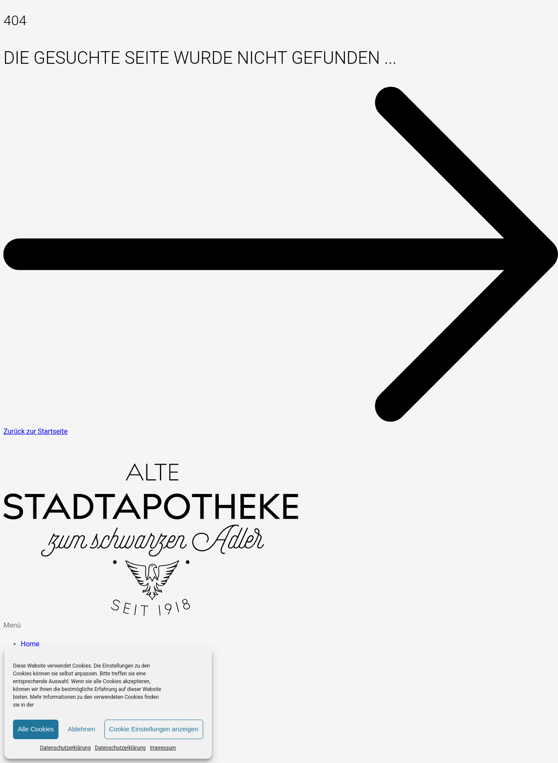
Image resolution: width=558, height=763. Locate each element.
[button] (279, 625)
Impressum (163, 748)
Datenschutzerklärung (65, 748)
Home (30, 644)
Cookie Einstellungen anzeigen (153, 729)
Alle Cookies (36, 729)
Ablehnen (81, 729)
